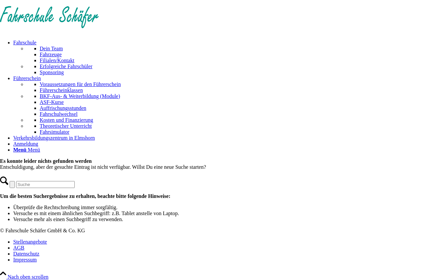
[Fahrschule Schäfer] (49, 31)
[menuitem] (222, 57)
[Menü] (26, 150)
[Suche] (45, 184)
